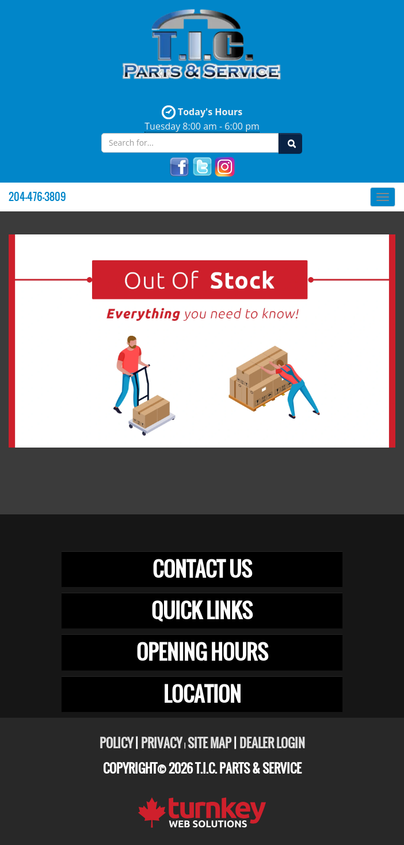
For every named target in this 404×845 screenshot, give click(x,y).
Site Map (209, 743)
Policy (116, 743)
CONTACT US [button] (202, 569)
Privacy (161, 743)
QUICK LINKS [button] (202, 610)
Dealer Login (272, 743)
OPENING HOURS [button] (202, 652)
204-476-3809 (37, 196)
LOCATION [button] (202, 694)
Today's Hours (201, 118)
